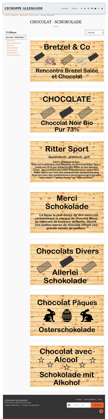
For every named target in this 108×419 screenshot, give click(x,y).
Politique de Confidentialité (30, 405)
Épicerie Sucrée (34, 15)
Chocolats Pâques (12, 53)
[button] (81, 8)
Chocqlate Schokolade (13, 43)
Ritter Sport (10, 45)
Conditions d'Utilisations (12, 405)
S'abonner (97, 405)
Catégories (14, 15)
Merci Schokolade (12, 48)
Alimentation (24, 15)
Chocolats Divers (12, 50)
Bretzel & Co (11, 41)
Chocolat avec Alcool (13, 55)
